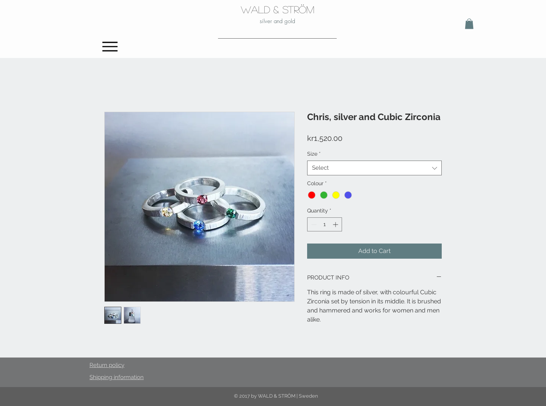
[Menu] (109, 46)
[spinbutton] (324, 224)
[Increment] (336, 224)
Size (314, 154)
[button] (469, 24)
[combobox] (374, 168)
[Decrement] (313, 224)
